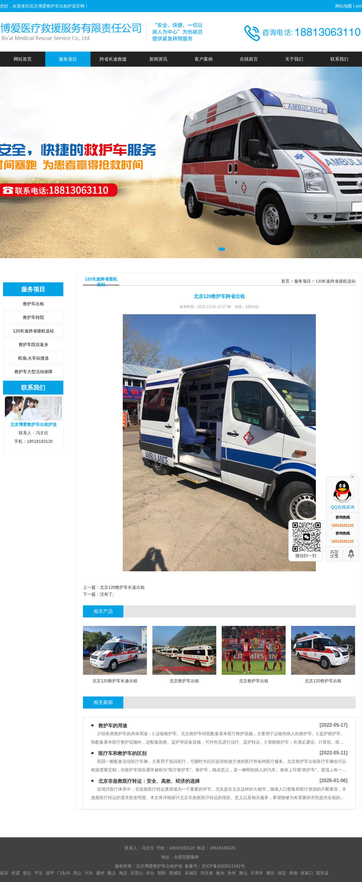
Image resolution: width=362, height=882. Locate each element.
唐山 (243, 873)
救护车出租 (33, 303)
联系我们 (339, 59)
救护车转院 (33, 317)
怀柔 (15, 873)
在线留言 (249, 59)
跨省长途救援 (113, 59)
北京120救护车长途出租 (122, 587)
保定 (282, 873)
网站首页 (23, 59)
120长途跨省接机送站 (33, 330)
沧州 (231, 873)
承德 (293, 873)
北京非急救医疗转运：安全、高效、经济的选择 (149, 781)
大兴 (88, 873)
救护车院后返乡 (33, 344)
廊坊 (270, 873)
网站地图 (343, 6)
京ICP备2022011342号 (223, 866)
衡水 (220, 873)
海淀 (123, 873)
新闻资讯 (158, 59)
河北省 (206, 873)
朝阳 (161, 873)
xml (358, 6)
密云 (27, 873)
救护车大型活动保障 (33, 371)
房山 (77, 873)
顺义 (111, 873)
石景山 (136, 873)
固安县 (322, 873)
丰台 (150, 873)
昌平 (50, 873)
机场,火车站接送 (33, 358)
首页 (285, 281)
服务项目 (68, 59)
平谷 (38, 873)
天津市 (256, 873)
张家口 (306, 873)
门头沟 (63, 873)
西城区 (175, 873)
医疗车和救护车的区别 (122, 753)
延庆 (4, 873)
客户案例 (204, 59)
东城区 (191, 873)
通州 (100, 873)
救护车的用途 (112, 725)
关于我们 (294, 59)
